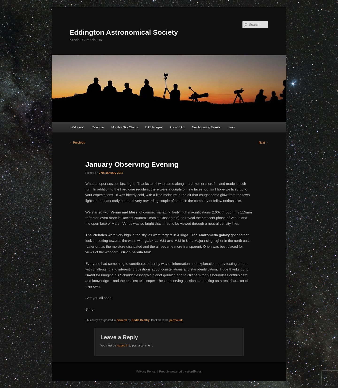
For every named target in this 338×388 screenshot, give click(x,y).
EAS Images (153, 127)
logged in (122, 345)
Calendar (98, 127)
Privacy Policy (145, 371)
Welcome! (77, 127)
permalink (176, 320)
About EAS (176, 127)
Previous (77, 142)
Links (231, 127)
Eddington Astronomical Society (123, 32)
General (122, 320)
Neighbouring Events (206, 127)
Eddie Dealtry (141, 320)
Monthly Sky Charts (124, 127)
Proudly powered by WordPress (180, 371)
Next (264, 142)
